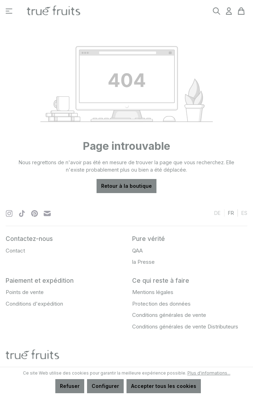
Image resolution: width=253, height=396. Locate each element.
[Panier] (241, 11)
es (244, 212)
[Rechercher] (216, 11)
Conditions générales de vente (169, 315)
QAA (137, 250)
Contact (15, 250)
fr (231, 212)
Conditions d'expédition (34, 303)
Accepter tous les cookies (163, 386)
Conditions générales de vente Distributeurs (185, 326)
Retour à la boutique (126, 186)
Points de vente (25, 292)
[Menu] (9, 11)
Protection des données (161, 303)
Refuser (70, 386)
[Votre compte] (229, 11)
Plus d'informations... (208, 373)
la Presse (143, 261)
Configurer (105, 386)
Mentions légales (152, 292)
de (217, 212)
